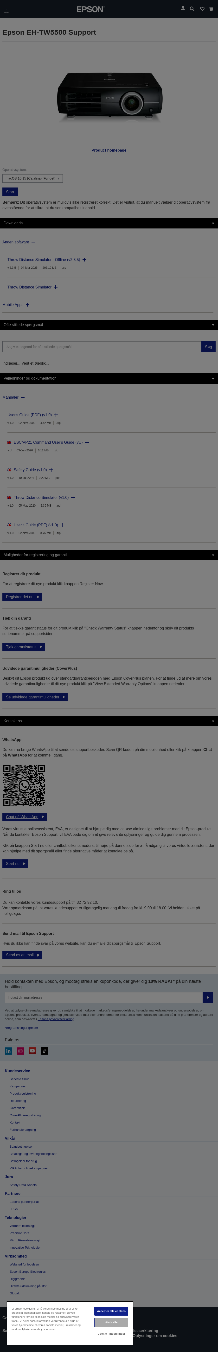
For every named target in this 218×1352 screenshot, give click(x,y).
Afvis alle (111, 1322)
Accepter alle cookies (111, 1311)
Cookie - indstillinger (111, 1333)
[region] (70, 1323)
